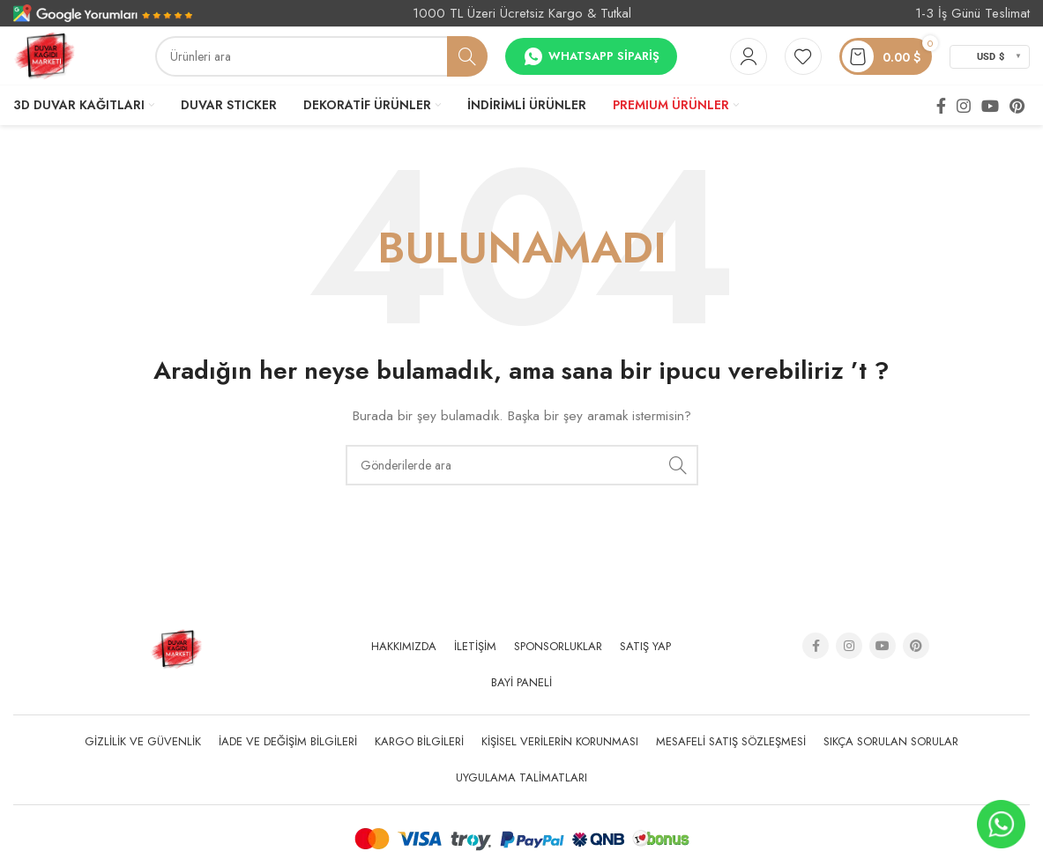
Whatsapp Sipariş (591, 56)
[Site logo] (44, 54)
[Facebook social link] (941, 106)
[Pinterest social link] (1017, 106)
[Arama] (321, 56)
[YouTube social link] (990, 106)
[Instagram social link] (963, 106)
